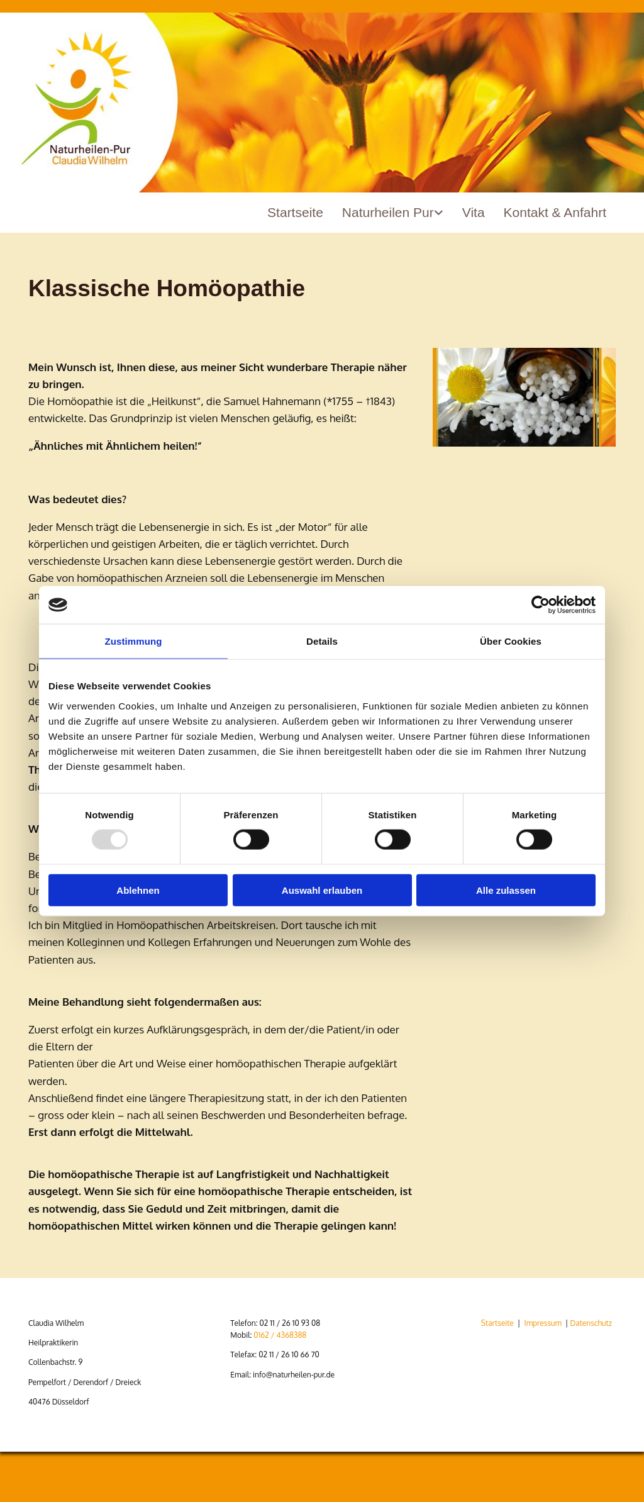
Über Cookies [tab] (510, 641)
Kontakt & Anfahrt (555, 212)
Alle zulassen (506, 889)
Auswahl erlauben (322, 889)
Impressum (542, 1323)
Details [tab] (322, 641)
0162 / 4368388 (279, 1335)
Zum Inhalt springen (45, 7)
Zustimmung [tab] (133, 641)
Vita (473, 212)
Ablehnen (137, 889)
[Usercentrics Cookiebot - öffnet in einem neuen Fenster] (541, 605)
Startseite (295, 212)
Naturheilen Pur (388, 212)
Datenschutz (591, 1323)
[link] (393, 217)
